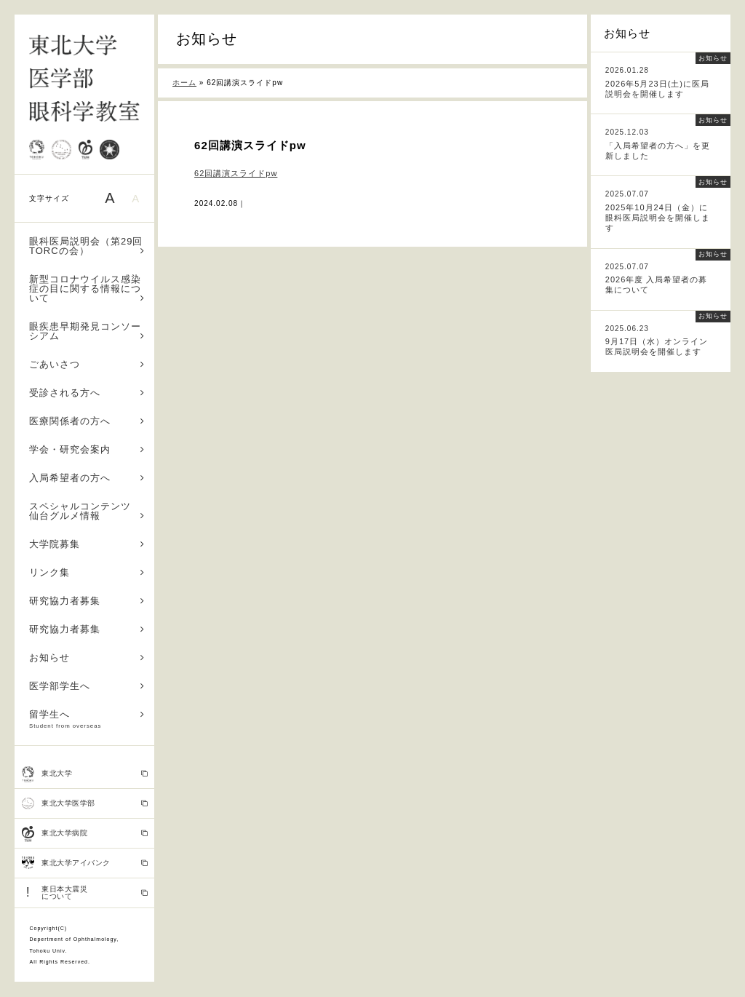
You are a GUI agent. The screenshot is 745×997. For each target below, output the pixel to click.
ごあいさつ (87, 364)
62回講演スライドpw (235, 173)
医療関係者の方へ (87, 421)
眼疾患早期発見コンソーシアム (87, 331)
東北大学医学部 (85, 803)
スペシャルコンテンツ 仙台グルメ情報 (87, 511)
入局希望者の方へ (87, 477)
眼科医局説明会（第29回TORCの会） (87, 246)
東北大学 (85, 774)
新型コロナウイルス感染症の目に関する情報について (87, 288)
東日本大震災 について (85, 892)
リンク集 (87, 572)
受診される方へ (87, 392)
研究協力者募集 (87, 600)
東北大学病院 (85, 834)
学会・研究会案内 (87, 449)
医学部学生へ (87, 685)
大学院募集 (87, 544)
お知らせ (87, 657)
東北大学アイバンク (85, 863)
